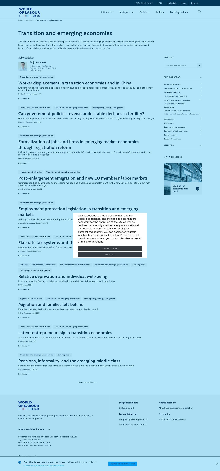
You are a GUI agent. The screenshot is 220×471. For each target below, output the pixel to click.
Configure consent (110, 248)
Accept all (110, 254)
